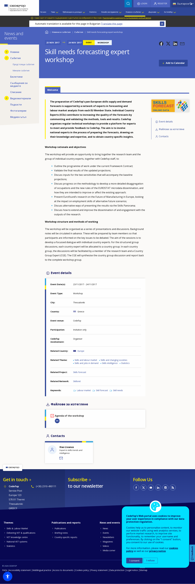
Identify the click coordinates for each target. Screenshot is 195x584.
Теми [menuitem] (53, 12)
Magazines (108, 541)
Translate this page (111, 23)
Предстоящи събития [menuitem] (23, 64)
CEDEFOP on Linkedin (158, 487)
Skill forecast (102, 390)
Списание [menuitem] (16, 92)
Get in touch (15, 480)
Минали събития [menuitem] (21, 70)
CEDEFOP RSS (173, 487)
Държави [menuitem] (152, 12)
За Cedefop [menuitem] (168, 12)
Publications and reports (66, 522)
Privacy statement (99, 570)
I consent (134, 560)
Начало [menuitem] (43, 12)
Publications (60, 528)
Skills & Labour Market (17, 528)
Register (162, 3)
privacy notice (157, 551)
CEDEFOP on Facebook (136, 487)
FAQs (4, 570)
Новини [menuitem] (14, 52)
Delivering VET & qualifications (21, 532)
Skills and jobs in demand (86, 363)
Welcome (52, 90)
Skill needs (118, 390)
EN (57, 420)
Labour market (84, 390)
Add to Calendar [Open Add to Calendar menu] (175, 63)
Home (47, 32)
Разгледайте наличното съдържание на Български (127, 18)
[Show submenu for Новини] (6, 52)
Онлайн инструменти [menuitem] (109, 12)
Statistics (125, 363)
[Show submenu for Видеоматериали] (6, 98)
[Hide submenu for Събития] (6, 58)
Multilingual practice (41, 570)
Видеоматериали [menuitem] (20, 98)
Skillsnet (77, 381)
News (105, 528)
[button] (161, 44)
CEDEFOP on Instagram (165, 487)
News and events (110, 522)
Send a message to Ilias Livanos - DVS (61, 458)
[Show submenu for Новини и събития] (142, 12)
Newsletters (108, 537)
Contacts (164, 136)
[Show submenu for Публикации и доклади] (83, 12)
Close (162, 24)
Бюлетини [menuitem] (16, 76)
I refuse (150, 560)
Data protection (116, 570)
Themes (8, 522)
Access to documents (63, 570)
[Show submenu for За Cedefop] (174, 12)
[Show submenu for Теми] (57, 12)
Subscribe (77, 480)
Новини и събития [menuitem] (133, 12)
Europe (81, 351)
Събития (78, 32)
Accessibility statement (20, 570)
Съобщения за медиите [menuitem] (19, 84)
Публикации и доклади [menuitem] (72, 12)
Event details (166, 121)
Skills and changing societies (114, 360)
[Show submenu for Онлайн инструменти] (120, 12)
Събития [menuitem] (15, 58)
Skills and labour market (86, 360)
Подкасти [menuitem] (16, 104)
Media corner (109, 550)
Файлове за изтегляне (171, 129)
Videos (106, 546)
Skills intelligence (110, 363)
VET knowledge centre (17, 537)
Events (106, 532)
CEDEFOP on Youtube (151, 487)
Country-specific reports (66, 537)
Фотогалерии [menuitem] (18, 110)
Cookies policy (82, 570)
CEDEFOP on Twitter (143, 487)
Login (144, 3)
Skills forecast (79, 372)
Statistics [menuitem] (93, 12)
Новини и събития (61, 32)
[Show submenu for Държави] (158, 12)
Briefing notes (61, 532)
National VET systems (17, 541)
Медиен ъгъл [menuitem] (18, 117)
